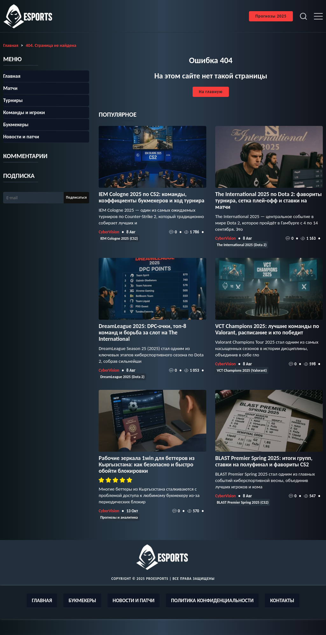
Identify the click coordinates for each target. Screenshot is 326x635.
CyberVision (109, 232)
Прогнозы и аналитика (119, 517)
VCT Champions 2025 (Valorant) (242, 370)
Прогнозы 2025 (271, 16)
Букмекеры (15, 124)
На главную (211, 91)
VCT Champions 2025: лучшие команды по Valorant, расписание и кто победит (267, 329)
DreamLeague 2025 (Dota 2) (122, 377)
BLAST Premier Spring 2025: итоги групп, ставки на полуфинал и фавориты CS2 (263, 461)
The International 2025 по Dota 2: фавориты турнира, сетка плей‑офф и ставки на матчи (268, 200)
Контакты (282, 600)
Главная (11, 76)
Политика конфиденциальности (212, 600)
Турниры (13, 100)
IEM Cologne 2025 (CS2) (119, 238)
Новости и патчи (21, 137)
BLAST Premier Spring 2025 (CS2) (242, 502)
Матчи (10, 88)
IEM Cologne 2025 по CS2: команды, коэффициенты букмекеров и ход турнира (151, 197)
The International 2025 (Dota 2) (241, 245)
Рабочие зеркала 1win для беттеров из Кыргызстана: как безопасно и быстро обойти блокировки (147, 464)
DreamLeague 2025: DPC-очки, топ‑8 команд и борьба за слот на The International (142, 332)
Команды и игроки (24, 112)
